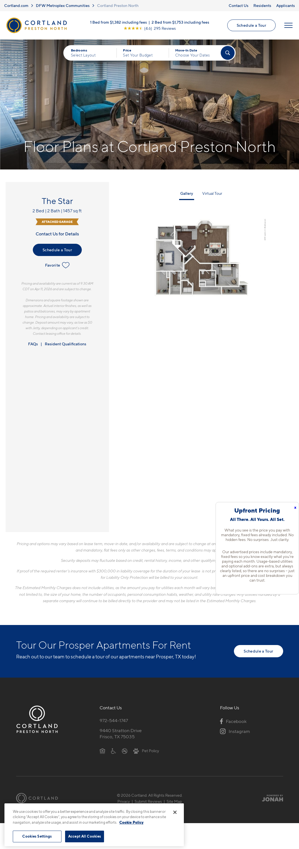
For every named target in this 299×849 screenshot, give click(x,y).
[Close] (175, 812)
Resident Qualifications (65, 343)
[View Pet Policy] (146, 750)
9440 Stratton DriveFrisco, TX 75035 (121, 734)
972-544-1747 (114, 720)
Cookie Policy (131, 822)
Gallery (186, 193)
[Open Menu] (288, 25)
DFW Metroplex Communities (63, 5)
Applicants (285, 5)
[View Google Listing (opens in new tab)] (149, 28)
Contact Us (238, 5)
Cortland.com (16, 5)
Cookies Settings (37, 836)
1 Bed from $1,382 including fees (118, 22)
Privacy (123, 801)
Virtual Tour (212, 193)
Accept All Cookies (84, 836)
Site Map (174, 801)
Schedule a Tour (251, 25)
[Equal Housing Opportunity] (102, 750)
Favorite (57, 265)
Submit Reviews (148, 801)
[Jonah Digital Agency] (270, 798)
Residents (262, 5)
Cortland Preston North (118, 5)
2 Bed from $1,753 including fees (180, 22)
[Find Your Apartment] (227, 53)
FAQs (33, 343)
